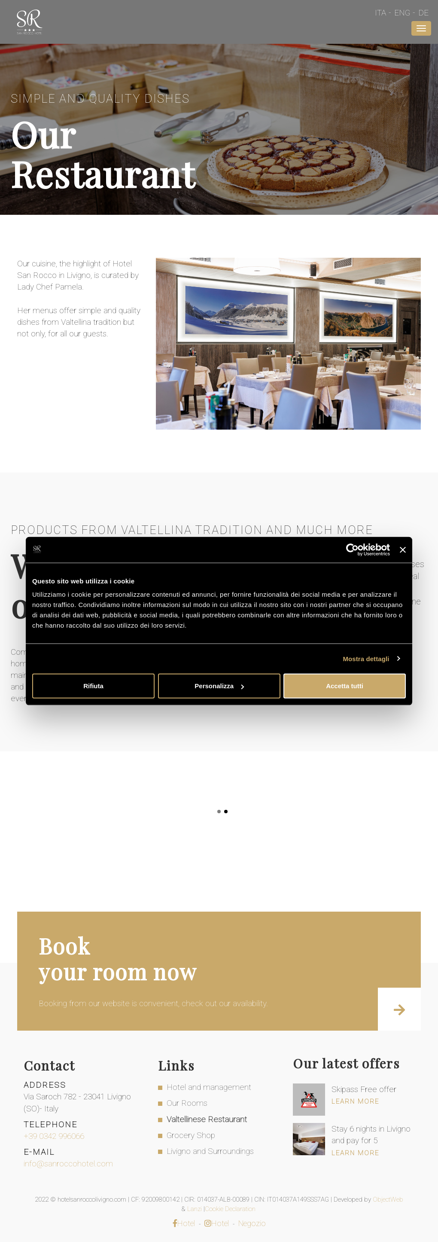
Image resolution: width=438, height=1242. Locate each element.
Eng (402, 13)
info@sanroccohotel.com (68, 1164)
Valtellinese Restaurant (207, 1119)
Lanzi (195, 1209)
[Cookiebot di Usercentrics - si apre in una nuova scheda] (352, 549)
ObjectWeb (388, 1199)
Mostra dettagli (366, 658)
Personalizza (219, 686)
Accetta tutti (344, 686)
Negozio (252, 1223)
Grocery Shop (191, 1135)
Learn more (355, 1101)
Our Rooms (187, 1103)
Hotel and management (209, 1087)
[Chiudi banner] (403, 549)
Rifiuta (93, 686)
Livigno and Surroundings (210, 1151)
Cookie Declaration (231, 1209)
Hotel (184, 1223)
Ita (380, 13)
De (423, 13)
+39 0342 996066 (54, 1136)
